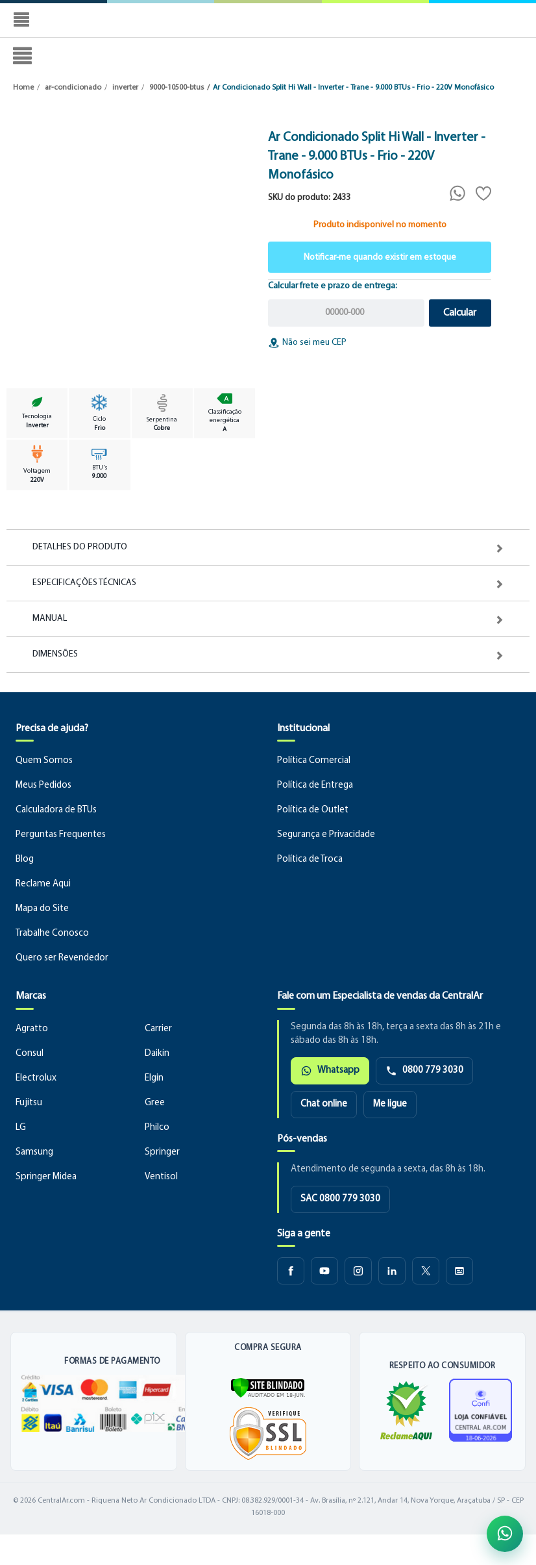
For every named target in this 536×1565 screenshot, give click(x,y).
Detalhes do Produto (79, 547)
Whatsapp (329, 1071)
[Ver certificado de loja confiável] (480, 1410)
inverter (125, 88)
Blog (25, 859)
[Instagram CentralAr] (358, 1270)
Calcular (459, 313)
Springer (162, 1152)
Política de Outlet (312, 810)
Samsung (34, 1152)
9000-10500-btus (176, 88)
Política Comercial (313, 761)
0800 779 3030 (424, 1071)
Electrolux (36, 1078)
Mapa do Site (42, 909)
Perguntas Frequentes (61, 835)
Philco (157, 1128)
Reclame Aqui (43, 884)
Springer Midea (46, 1177)
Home (23, 88)
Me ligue (390, 1104)
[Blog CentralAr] (459, 1270)
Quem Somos (44, 761)
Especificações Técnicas (84, 583)
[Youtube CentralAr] (324, 1270)
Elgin (154, 1078)
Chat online (323, 1104)
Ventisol (161, 1177)
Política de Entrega (315, 785)
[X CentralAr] (425, 1270)
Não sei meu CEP (307, 343)
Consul (29, 1053)
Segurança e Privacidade (326, 835)
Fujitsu (29, 1103)
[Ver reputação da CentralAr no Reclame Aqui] (406, 1410)
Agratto (32, 1029)
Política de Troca (310, 859)
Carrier (158, 1029)
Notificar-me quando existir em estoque (380, 257)
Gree (155, 1103)
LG (21, 1128)
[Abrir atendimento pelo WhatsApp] (505, 1534)
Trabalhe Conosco (52, 933)
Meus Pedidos (43, 785)
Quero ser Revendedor (62, 958)
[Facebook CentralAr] (290, 1270)
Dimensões (55, 654)
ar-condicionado (73, 88)
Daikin (157, 1053)
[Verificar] (267, 1387)
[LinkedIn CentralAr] (392, 1270)
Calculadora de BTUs (56, 810)
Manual (49, 618)
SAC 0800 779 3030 (340, 1199)
